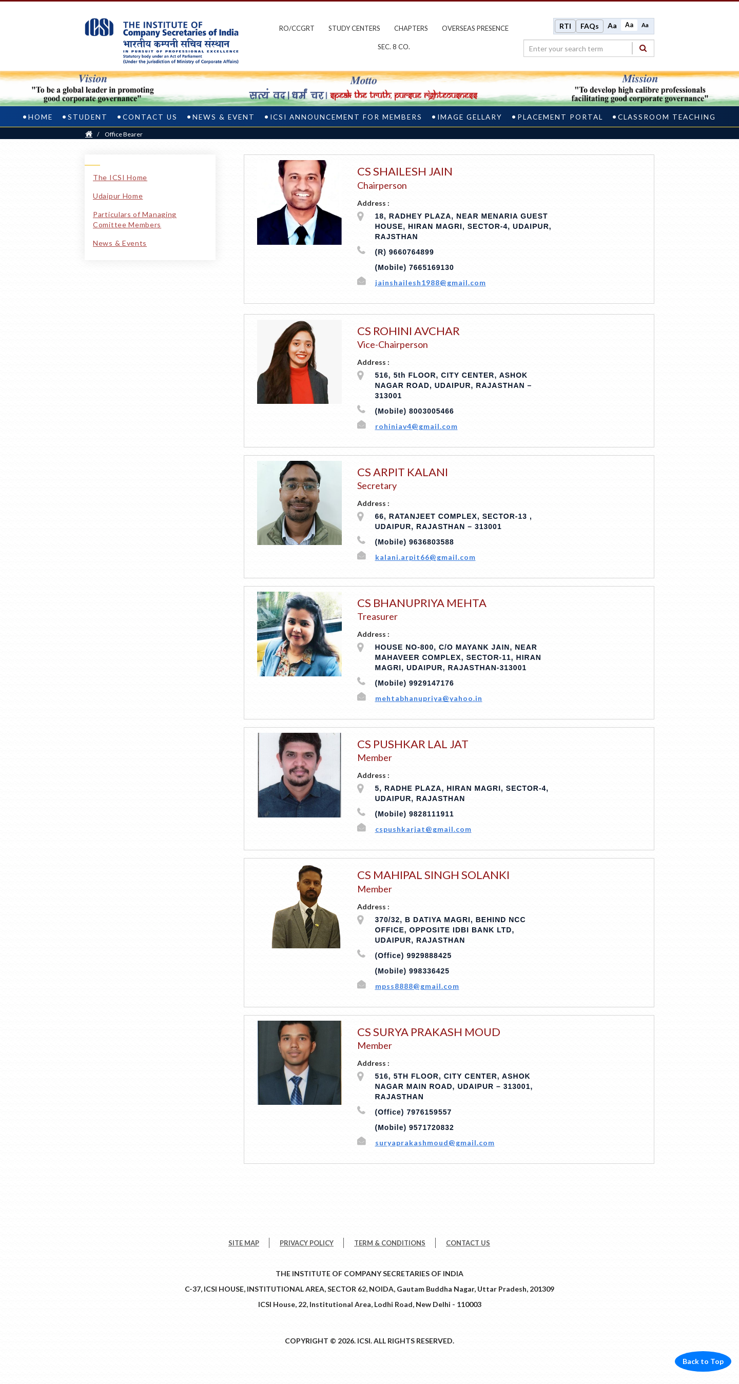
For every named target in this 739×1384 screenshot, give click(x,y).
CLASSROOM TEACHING (667, 115)
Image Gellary (469, 115)
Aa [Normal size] (629, 24)
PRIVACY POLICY (307, 1241)
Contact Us (150, 115)
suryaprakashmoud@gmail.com (435, 1140)
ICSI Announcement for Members (346, 115)
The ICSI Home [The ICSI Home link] (120, 175)
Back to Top (703, 1359)
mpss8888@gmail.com (417, 984)
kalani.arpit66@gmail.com (425, 555)
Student (88, 115)
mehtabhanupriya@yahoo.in (428, 696)
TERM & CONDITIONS (389, 1241)
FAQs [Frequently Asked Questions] (589, 25)
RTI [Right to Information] (565, 25)
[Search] (643, 46)
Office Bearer (124, 132)
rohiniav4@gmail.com (416, 424)
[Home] (89, 132)
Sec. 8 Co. (394, 46)
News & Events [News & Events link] (120, 241)
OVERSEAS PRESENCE (475, 27)
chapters (411, 27)
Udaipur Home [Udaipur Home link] (118, 193)
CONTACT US (468, 1241)
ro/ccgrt (297, 27)
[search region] (588, 47)
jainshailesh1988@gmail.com (430, 280)
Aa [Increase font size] (612, 24)
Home (40, 115)
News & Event (223, 115)
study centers (354, 27)
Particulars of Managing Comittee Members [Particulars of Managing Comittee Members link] (135, 217)
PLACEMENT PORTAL (560, 115)
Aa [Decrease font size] (645, 24)
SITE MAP (243, 1241)
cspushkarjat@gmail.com (423, 827)
